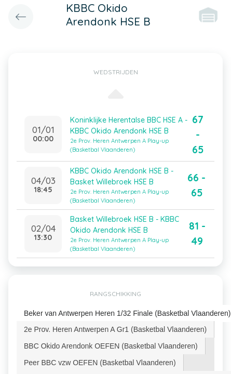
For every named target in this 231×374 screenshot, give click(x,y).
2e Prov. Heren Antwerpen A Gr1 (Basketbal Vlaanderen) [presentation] (115, 329)
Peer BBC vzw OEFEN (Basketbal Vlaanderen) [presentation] (100, 362)
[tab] (115, 329)
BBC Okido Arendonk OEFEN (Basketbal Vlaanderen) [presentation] (111, 346)
